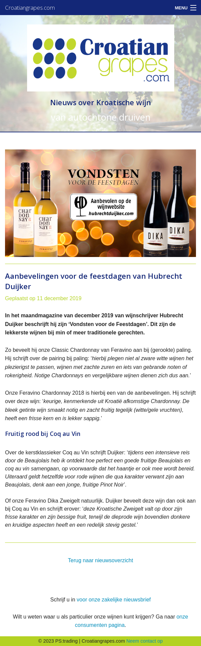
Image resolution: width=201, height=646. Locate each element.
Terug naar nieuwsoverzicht (100, 560)
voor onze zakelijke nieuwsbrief (113, 599)
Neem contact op (144, 641)
